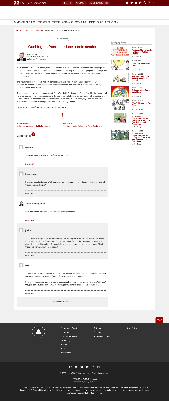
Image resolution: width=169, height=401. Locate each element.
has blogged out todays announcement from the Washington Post (49, 68)
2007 (22, 30)
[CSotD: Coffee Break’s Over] (120, 65)
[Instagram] (149, 3)
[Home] (17, 30)
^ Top (159, 320)
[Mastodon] (140, 3)
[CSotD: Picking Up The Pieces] (120, 105)
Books (100, 22)
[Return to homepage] (39, 342)
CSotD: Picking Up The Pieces (141, 104)
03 (31, 30)
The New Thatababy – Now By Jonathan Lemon (141, 79)
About (67, 3)
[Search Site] (153, 3)
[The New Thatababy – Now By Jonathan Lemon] (120, 78)
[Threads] (144, 3)
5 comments (42, 59)
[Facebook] (127, 3)
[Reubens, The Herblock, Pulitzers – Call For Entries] (120, 51)
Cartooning (80, 22)
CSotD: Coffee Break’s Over (141, 64)
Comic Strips (44, 22)
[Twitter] (131, 3)
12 (27, 30)
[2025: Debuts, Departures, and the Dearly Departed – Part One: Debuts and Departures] (120, 118)
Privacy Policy (131, 328)
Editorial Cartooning (62, 22)
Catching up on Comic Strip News (141, 91)
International (112, 22)
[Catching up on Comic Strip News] (120, 91)
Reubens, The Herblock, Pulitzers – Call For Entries (142, 52)
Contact (80, 3)
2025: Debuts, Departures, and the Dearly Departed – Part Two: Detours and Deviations (141, 137)
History (92, 22)
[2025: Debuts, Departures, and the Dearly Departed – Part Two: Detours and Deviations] (120, 135)
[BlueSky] (136, 3)
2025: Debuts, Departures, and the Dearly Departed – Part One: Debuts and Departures (141, 120)
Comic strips (39, 30)
